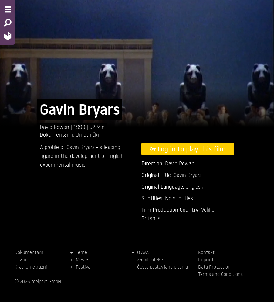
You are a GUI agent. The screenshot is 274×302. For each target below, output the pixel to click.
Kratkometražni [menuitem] (31, 267)
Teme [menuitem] (81, 252)
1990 (80, 126)
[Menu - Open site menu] (8, 9)
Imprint (206, 259)
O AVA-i (144, 252)
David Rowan (55, 126)
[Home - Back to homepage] (8, 36)
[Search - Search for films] (8, 23)
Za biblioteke (150, 259)
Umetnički (87, 134)
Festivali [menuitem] (84, 267)
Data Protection (214, 267)
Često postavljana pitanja (162, 267)
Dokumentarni (56, 134)
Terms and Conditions (220, 274)
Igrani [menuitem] (20, 259)
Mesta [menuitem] (82, 259)
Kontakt (206, 252)
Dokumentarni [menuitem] (30, 252)
